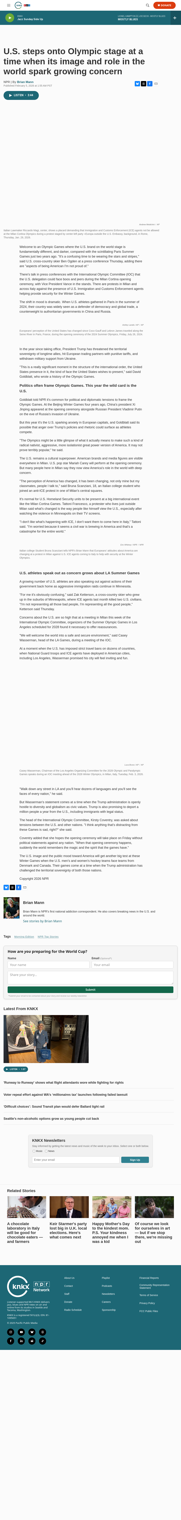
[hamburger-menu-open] (8, 5)
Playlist (106, 1464)
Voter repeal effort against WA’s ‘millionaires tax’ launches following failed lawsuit (65, 1281)
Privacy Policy (147, 1490)
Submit (90, 1176)
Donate (166, 5)
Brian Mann (25, 82)
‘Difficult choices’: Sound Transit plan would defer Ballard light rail (54, 1293)
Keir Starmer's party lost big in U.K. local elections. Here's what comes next (68, 1417)
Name (12, 1145)
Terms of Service (149, 1482)
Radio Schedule (73, 1496)
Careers (106, 1488)
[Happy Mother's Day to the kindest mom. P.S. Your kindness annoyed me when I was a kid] (111, 1394)
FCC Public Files (149, 1498)
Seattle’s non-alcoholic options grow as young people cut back (51, 1305)
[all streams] (176, 18)
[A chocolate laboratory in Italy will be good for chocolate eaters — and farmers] (26, 1394)
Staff (66, 1480)
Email (102, 1145)
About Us (69, 1464)
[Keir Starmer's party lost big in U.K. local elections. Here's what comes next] (69, 1394)
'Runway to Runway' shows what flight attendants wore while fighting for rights (64, 1269)
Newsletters (108, 1480)
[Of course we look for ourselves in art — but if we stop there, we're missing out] (154, 1394)
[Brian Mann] (12, 1094)
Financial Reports (149, 1464)
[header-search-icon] (147, 5)
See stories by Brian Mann (42, 1108)
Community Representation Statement (155, 1473)
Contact (68, 1472)
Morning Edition (24, 1123)
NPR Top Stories (48, 1123)
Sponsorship (109, 1496)
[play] (10, 18)
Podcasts (107, 1472)
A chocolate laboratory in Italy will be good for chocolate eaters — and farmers (25, 1419)
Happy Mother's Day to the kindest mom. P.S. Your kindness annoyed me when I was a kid (111, 1419)
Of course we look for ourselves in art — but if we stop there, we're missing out (153, 1419)
